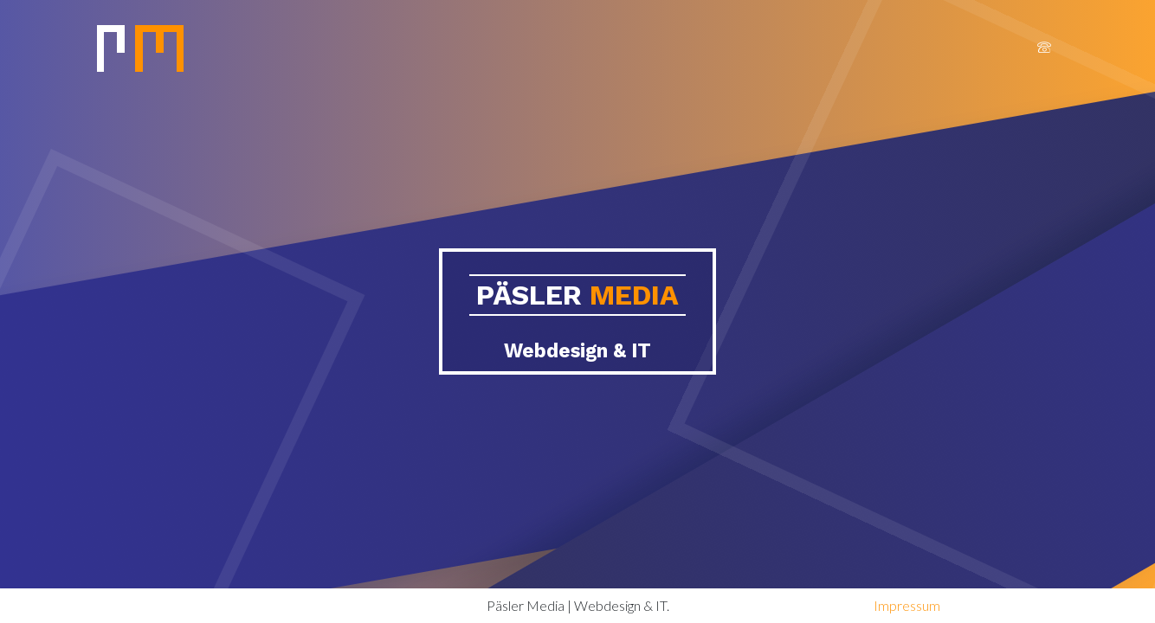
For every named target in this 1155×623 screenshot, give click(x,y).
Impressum (907, 605)
